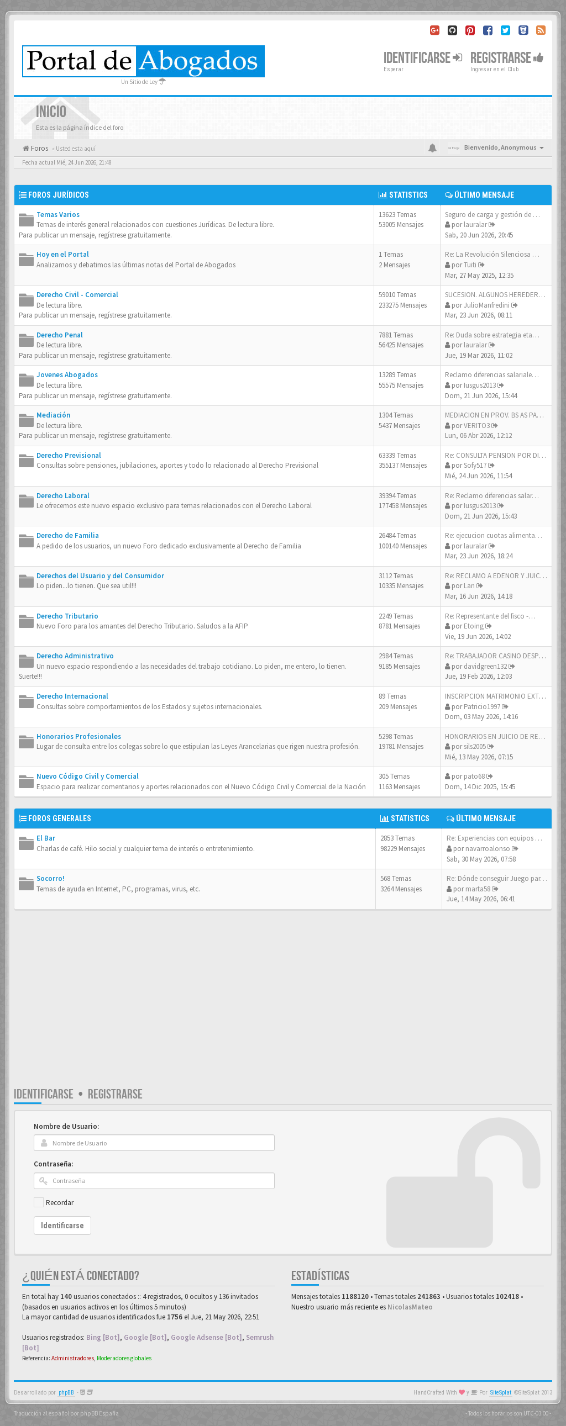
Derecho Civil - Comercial (77, 294)
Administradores (72, 1358)
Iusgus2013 (480, 385)
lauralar (475, 224)
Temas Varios (58, 214)
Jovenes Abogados (67, 374)
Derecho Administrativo (75, 656)
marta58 (477, 889)
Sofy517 (475, 465)
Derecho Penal (59, 335)
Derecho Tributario (67, 616)
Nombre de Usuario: (66, 1126)
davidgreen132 (485, 666)
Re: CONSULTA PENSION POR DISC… (499, 455)
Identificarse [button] (423, 58)
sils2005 (475, 746)
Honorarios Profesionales (78, 736)
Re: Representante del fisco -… (490, 616)
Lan (469, 585)
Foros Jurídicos (58, 195)
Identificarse (44, 1094)
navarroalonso (487, 848)
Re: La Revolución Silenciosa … (492, 254)
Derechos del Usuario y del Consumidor (100, 575)
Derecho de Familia (67, 535)
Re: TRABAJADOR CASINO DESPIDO (497, 656)
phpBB (66, 1392)
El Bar (45, 838)
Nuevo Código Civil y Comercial (87, 776)
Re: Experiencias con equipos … (494, 838)
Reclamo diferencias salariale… (492, 374)
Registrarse (507, 58)
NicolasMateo (410, 1307)
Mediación (53, 415)
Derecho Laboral (63, 495)
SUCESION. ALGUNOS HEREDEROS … (500, 294)
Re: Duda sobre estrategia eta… (492, 335)
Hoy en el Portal (62, 254)
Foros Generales (59, 818)
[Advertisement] (283, 1003)
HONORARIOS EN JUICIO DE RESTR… (501, 736)
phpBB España (99, 1413)
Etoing (474, 626)
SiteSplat (500, 1392)
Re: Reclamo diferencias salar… (492, 495)
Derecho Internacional (72, 696)
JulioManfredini (487, 305)
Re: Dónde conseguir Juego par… (497, 878)
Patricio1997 (482, 706)
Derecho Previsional (68, 455)
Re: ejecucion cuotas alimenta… (493, 535)
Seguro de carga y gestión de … (492, 214)
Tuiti (470, 265)
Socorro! (50, 878)
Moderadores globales (124, 1358)
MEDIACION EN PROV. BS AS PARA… (498, 415)
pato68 (474, 776)
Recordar (60, 1202)
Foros (38, 148)
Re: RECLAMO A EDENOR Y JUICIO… (499, 575)
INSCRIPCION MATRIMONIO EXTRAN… (502, 696)
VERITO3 (477, 425)
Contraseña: (53, 1164)
